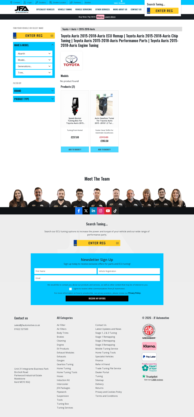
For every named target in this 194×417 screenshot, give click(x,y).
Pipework (62, 391)
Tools (60, 399)
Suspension (63, 395)
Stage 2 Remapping (105, 340)
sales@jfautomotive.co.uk (27, 325)
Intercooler (62, 384)
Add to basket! (75, 149)
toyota (65, 29)
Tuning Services (65, 407)
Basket (88, 2)
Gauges (61, 360)
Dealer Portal (102, 372)
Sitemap (99, 380)
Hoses (60, 376)
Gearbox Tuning (65, 364)
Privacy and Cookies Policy (108, 391)
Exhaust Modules (65, 352)
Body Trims (63, 332)
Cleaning (61, 340)
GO (52, 35)
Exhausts (61, 356)
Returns (99, 387)
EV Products (63, 348)
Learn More (110, 17)
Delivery (99, 384)
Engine (60, 344)
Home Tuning (64, 368)
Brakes (60, 336)
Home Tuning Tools (67, 372)
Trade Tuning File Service (108, 368)
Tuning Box (63, 403)
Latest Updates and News (108, 328)
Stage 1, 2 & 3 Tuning (106, 332)
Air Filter (61, 325)
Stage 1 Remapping (105, 336)
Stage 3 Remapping (105, 344)
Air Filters (62, 328)
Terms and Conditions (106, 395)
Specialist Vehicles (104, 356)
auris (73, 29)
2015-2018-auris (87, 29)
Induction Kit (63, 380)
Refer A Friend (102, 364)
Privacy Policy (134, 293)
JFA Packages (63, 387)
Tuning (99, 376)
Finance (99, 360)
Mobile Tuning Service (106, 348)
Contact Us (101, 325)
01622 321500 (21, 329)
